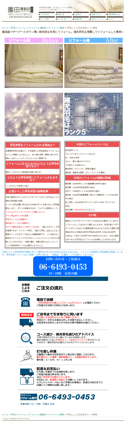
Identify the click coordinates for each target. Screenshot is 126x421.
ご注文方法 (45, 14)
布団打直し (79, 19)
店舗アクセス (96, 14)
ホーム (5, 28)
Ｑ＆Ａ (111, 19)
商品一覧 (61, 14)
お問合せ (78, 14)
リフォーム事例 (56, 28)
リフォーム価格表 (37, 28)
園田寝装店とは (114, 14)
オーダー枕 (62, 19)
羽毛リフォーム (97, 19)
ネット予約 (45, 19)
